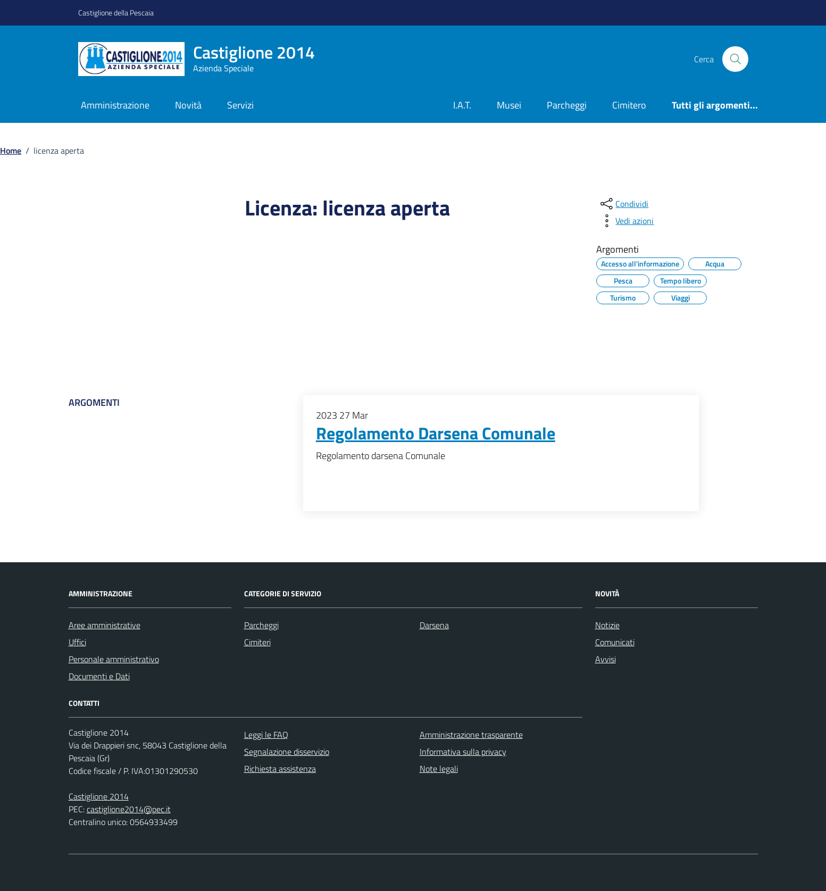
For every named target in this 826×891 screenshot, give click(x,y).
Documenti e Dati (99, 676)
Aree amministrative (104, 625)
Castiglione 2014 (99, 796)
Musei (509, 105)
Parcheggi (567, 105)
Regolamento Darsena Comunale (435, 433)
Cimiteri (257, 642)
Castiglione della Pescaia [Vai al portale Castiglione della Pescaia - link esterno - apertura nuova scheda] (116, 12)
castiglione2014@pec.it (129, 809)
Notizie (607, 625)
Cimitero (629, 105)
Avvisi (605, 659)
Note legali (439, 768)
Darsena (434, 625)
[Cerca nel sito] (735, 59)
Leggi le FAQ (266, 734)
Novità (188, 105)
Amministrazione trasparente (471, 734)
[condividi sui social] (623, 203)
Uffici (77, 642)
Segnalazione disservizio (286, 751)
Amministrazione (115, 105)
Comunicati (615, 642)
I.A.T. (462, 105)
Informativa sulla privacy (463, 751)
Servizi (240, 105)
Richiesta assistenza (280, 768)
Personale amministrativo (114, 659)
